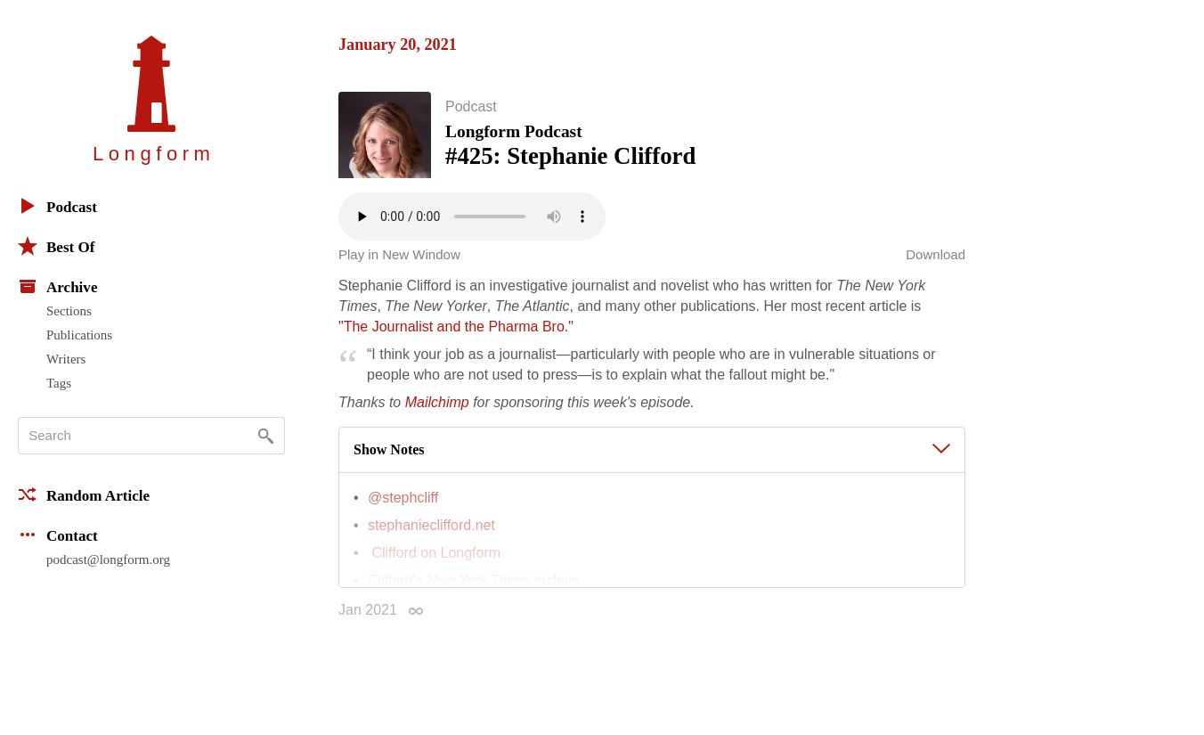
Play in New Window (399, 260)
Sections (69, 311)
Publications (79, 335)
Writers (65, 359)
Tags (58, 383)
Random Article (84, 494)
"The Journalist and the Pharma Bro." (456, 332)
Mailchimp (437, 408)
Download (935, 260)
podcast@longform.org (108, 559)
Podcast (57, 206)
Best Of (56, 246)
